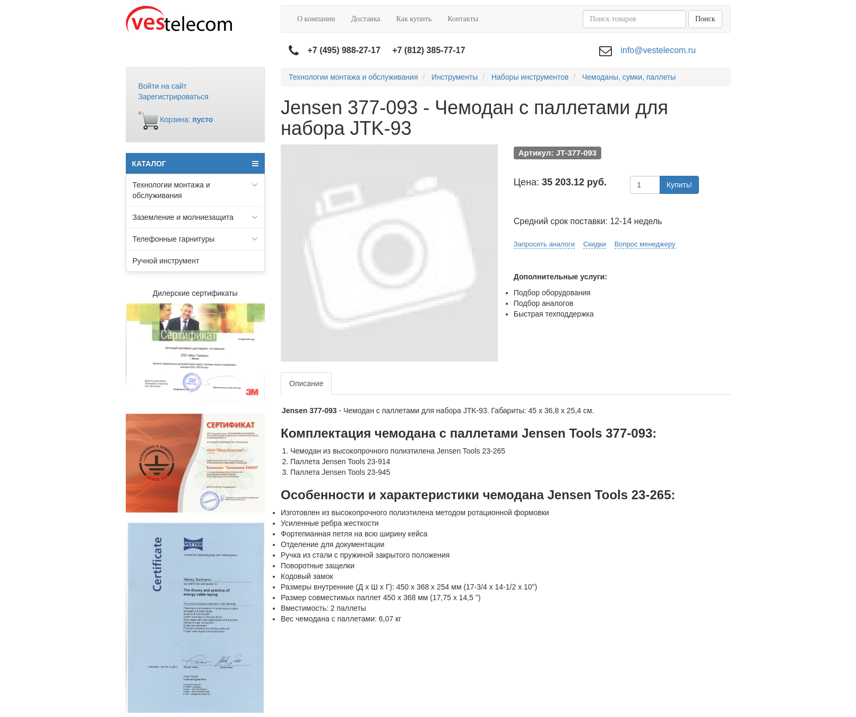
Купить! (679, 185)
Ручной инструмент (166, 261)
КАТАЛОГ (195, 163)
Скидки (594, 244)
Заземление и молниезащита (195, 217)
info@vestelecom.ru (658, 50)
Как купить (414, 19)
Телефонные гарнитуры (195, 239)
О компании (316, 19)
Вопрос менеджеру (645, 244)
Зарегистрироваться (174, 96)
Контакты (462, 19)
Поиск (705, 19)
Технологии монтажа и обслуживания (195, 190)
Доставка (365, 19)
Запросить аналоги (544, 244)
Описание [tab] (306, 383)
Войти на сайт (163, 86)
